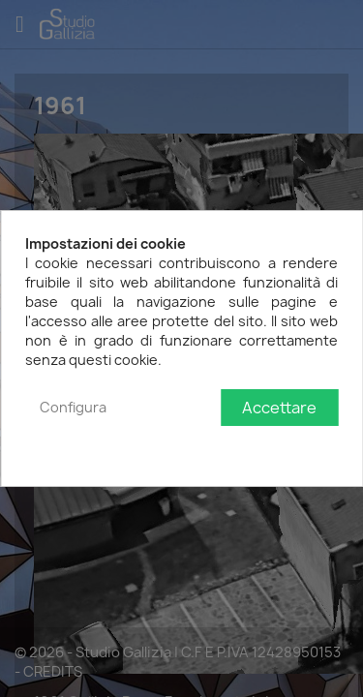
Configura (73, 407)
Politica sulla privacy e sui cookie (232, 447)
